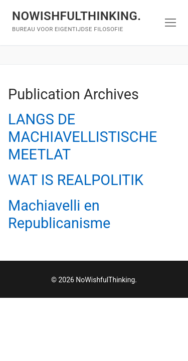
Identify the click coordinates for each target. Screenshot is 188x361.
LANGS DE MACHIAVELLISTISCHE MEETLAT (82, 137)
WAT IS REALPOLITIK (75, 180)
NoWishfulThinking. (76, 16)
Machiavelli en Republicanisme (59, 214)
